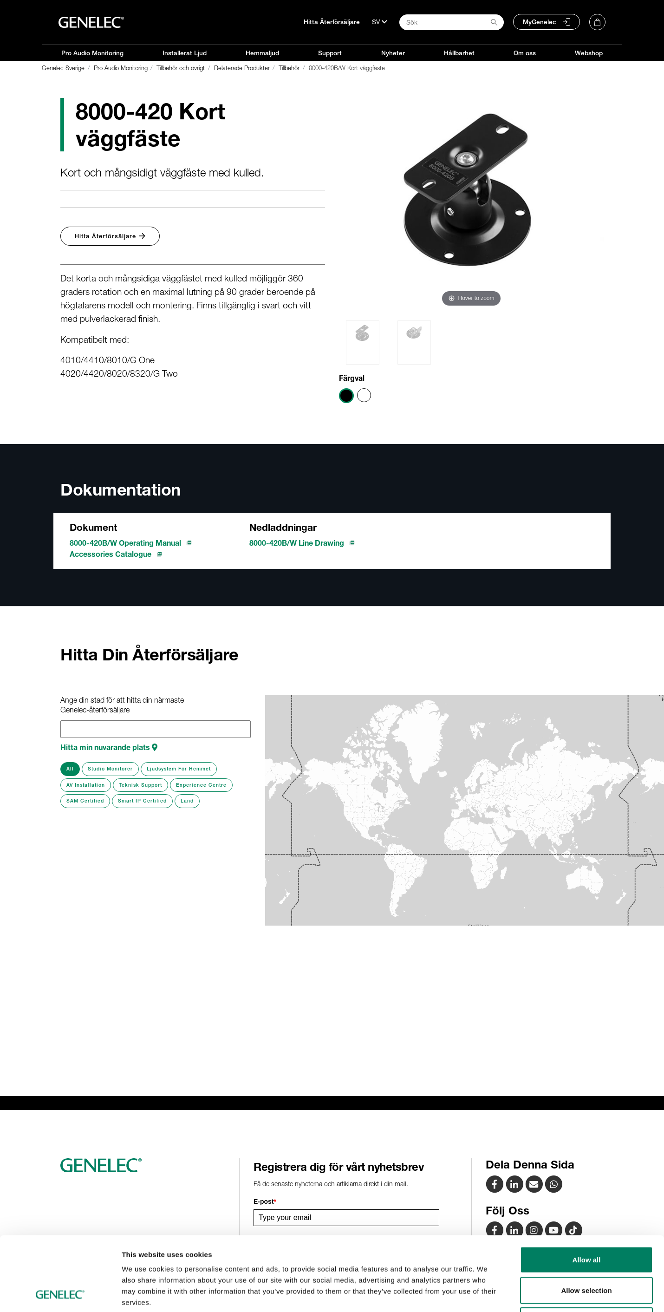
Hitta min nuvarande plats (108, 747)
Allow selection (586, 1221)
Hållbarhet (459, 53)
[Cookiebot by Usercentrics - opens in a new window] (60, 1294)
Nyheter (393, 53)
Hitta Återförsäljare (332, 22)
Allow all (587, 1190)
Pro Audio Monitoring (92, 53)
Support (330, 53)
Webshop (589, 53)
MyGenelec (539, 22)
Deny (586, 1251)
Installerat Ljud (185, 53)
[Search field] (451, 22)
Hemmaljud (262, 53)
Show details (487, 1294)
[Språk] (379, 22)
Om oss (525, 53)
